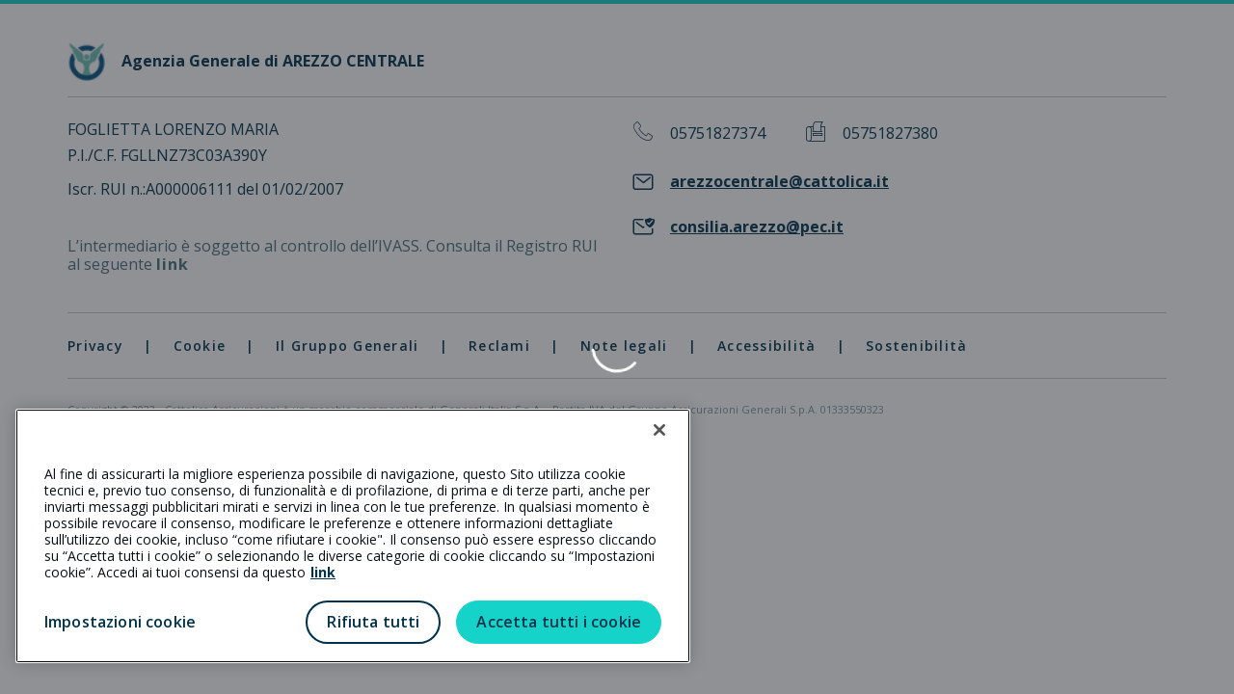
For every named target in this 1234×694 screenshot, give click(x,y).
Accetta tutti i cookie (558, 621)
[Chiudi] (659, 430)
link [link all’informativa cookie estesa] (322, 572)
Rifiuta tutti (373, 621)
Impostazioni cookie (120, 621)
